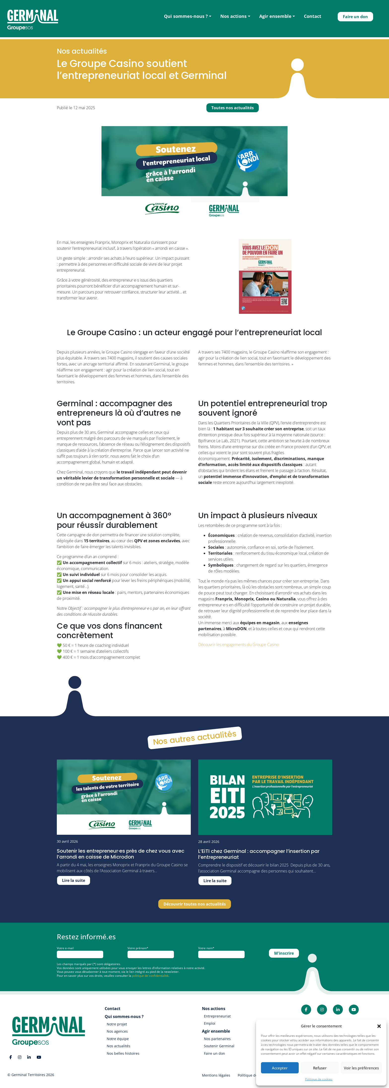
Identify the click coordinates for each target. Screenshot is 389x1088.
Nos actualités (118, 1046)
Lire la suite (73, 880)
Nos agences (117, 1031)
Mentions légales (216, 1075)
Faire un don (355, 16)
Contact (312, 16)
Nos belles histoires (123, 1053)
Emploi (209, 1023)
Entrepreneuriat (217, 1016)
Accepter (280, 1067)
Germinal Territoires (28, 1074)
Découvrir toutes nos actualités (194, 904)
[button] (379, 1025)
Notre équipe (118, 1038)
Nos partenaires (217, 1038)
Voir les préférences (361, 1067)
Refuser (319, 1067)
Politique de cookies (318, 1079)
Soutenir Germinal (219, 1046)
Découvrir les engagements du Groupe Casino (239, 644)
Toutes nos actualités (232, 107)
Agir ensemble (275, 16)
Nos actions (233, 16)
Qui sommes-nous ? (186, 16)
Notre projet (117, 1024)
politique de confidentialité (150, 976)
